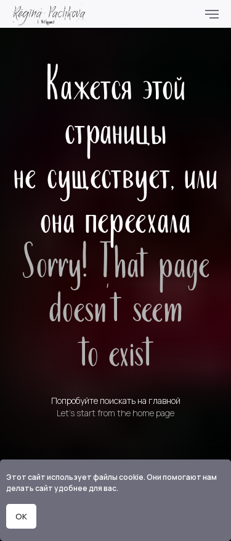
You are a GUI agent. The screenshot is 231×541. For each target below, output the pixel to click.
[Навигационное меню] (212, 14)
